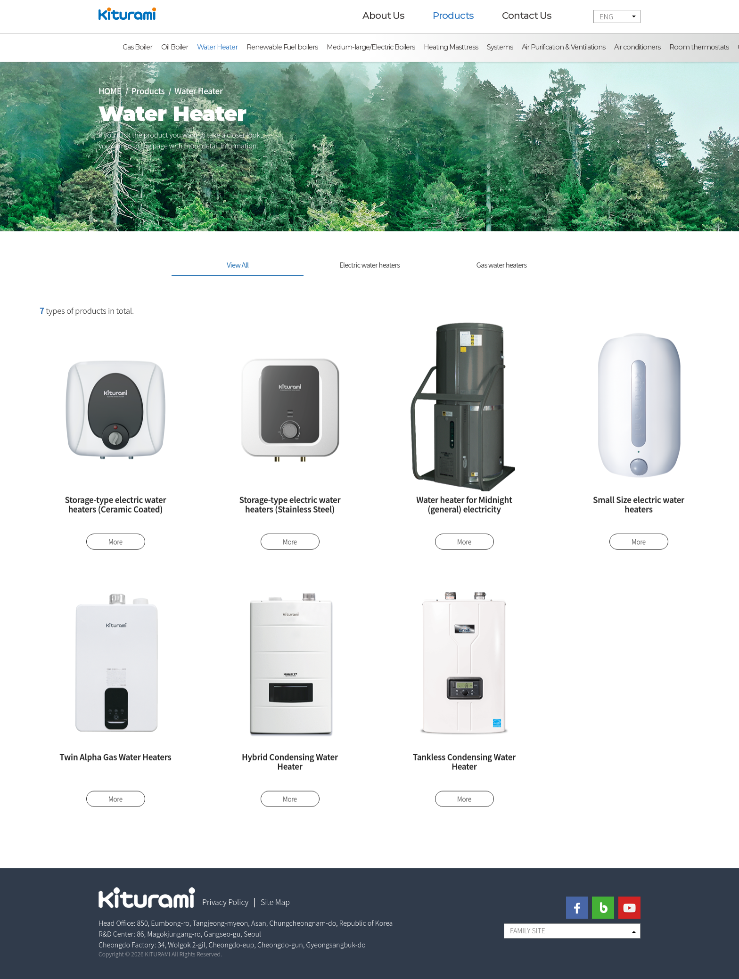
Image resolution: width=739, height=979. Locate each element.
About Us (383, 15)
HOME (110, 91)
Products (453, 15)
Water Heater (217, 47)
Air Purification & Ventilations (563, 47)
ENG (606, 16)
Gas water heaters (501, 264)
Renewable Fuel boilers (282, 47)
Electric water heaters (369, 264)
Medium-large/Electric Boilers (371, 47)
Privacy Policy (225, 901)
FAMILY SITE (527, 930)
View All (237, 264)
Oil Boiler (174, 47)
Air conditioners (637, 47)
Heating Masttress (451, 47)
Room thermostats (699, 47)
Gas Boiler (137, 47)
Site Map (275, 901)
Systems (500, 47)
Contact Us (526, 15)
